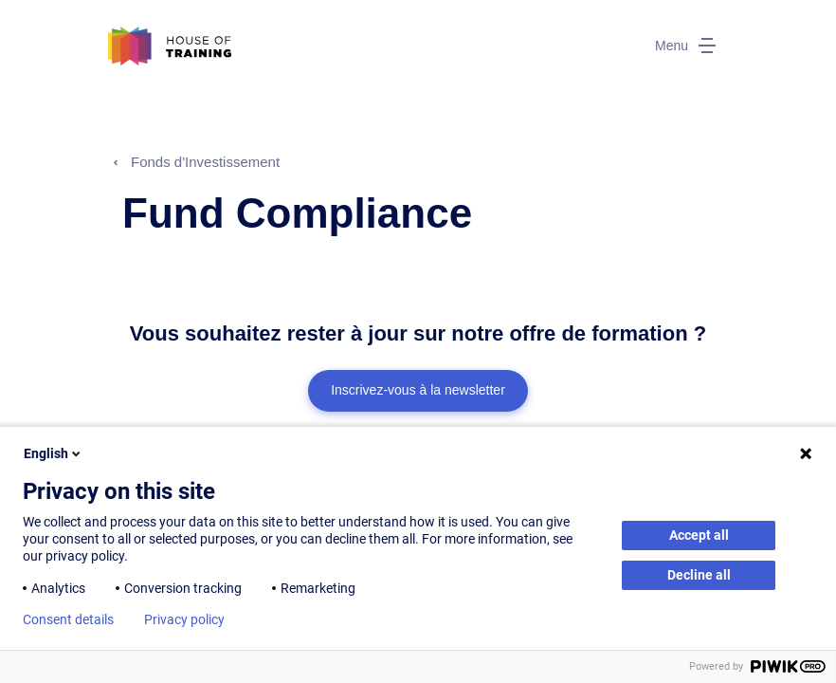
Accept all (699, 535)
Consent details (68, 619)
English (53, 453)
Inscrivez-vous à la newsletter (418, 389)
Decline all (699, 574)
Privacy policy (184, 619)
